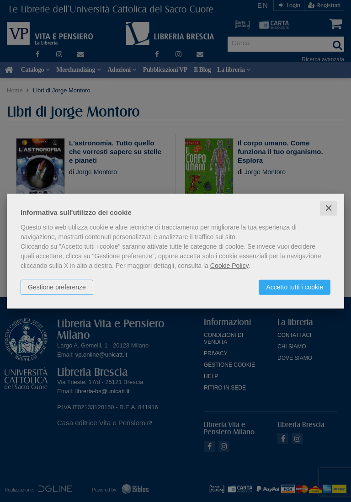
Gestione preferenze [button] (57, 286)
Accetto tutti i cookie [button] (294, 286)
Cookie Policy (229, 265)
